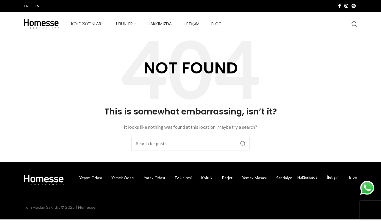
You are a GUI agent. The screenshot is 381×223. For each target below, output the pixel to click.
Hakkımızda (307, 180)
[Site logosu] (41, 25)
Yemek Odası (122, 181)
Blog (353, 180)
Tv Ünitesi (183, 181)
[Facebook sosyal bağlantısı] (339, 6)
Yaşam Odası (90, 181)
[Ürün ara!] (354, 26)
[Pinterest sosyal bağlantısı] (353, 6)
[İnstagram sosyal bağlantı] (346, 6)
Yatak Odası (154, 181)
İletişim (333, 180)
